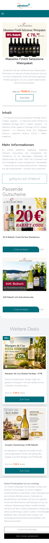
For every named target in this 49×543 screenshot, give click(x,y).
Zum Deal (24, 97)
